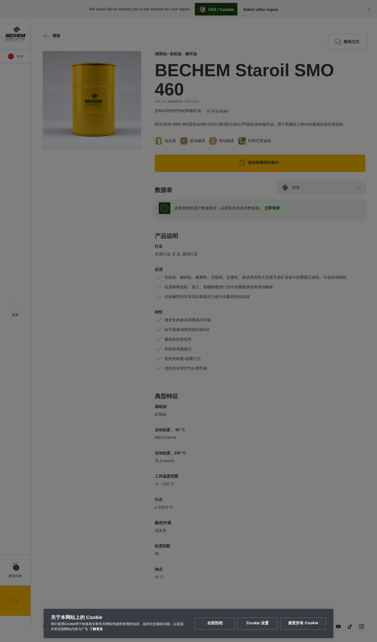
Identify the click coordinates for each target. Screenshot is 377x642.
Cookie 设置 (257, 624)
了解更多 (96, 629)
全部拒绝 (215, 624)
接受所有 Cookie (303, 624)
